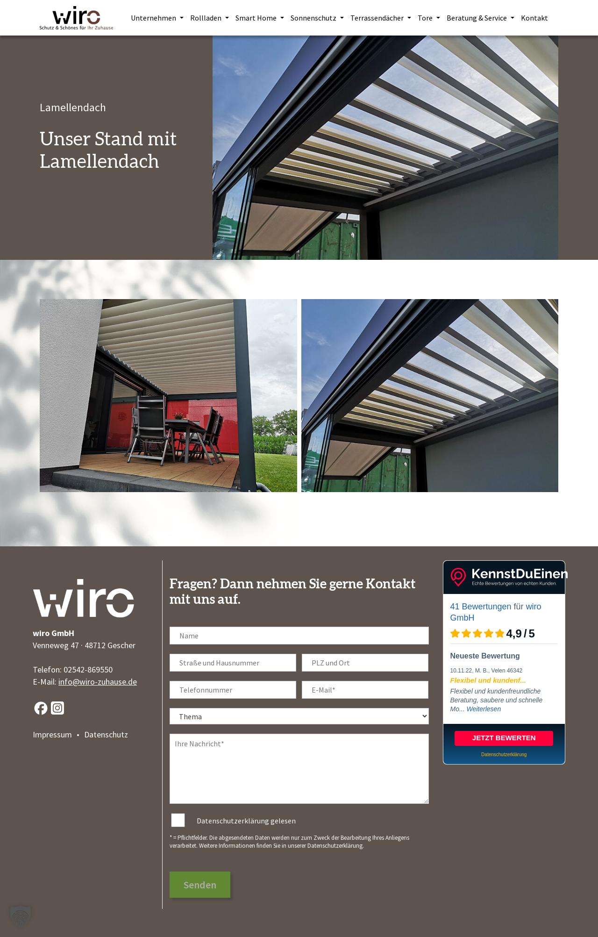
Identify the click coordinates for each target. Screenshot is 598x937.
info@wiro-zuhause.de (97, 681)
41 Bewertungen (481, 606)
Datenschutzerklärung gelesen (246, 820)
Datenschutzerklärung (335, 846)
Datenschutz (106, 734)
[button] (20, 916)
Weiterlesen (484, 709)
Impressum (52, 734)
